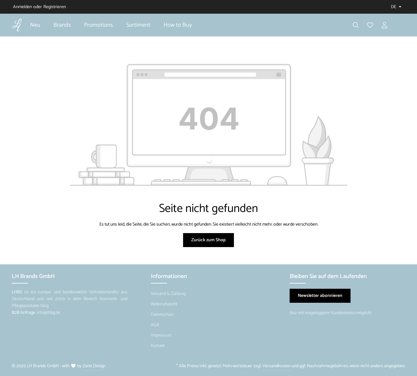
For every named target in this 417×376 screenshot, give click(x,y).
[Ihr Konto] (384, 25)
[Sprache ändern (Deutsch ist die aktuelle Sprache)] (395, 7)
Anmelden (22, 7)
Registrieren (54, 7)
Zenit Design (94, 366)
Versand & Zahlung (168, 294)
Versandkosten (276, 366)
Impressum (161, 335)
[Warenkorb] (398, 25)
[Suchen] (355, 25)
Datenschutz (162, 314)
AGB (155, 325)
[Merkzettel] (370, 25)
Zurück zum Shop (208, 240)
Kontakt (158, 346)
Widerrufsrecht (164, 304)
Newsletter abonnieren (320, 295)
